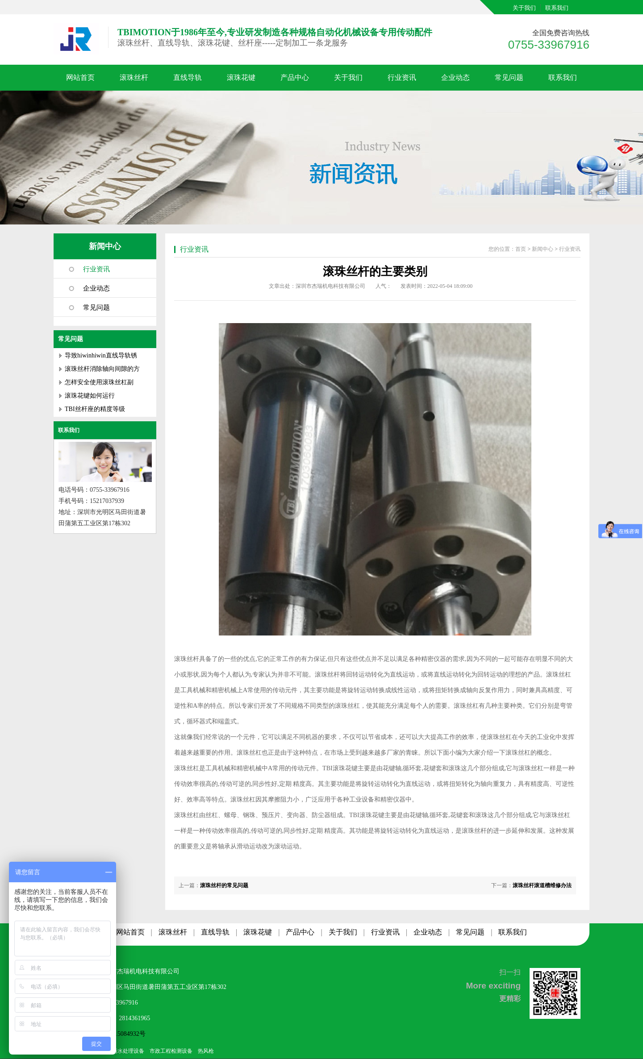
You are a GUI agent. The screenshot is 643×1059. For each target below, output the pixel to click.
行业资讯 (402, 77)
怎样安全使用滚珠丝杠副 (99, 382)
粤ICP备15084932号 (119, 1033)
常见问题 (509, 77)
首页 (520, 249)
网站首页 (80, 77)
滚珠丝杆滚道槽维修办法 (542, 885)
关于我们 (524, 7)
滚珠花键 (241, 77)
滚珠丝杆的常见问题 (224, 885)
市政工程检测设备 (171, 1051)
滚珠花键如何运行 (90, 395)
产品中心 (294, 77)
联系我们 (556, 7)
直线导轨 (187, 77)
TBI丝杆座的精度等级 (95, 409)
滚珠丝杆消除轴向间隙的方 (102, 368)
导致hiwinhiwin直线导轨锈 (101, 355)
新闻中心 (105, 246)
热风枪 (206, 1051)
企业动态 (455, 77)
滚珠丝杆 (134, 77)
